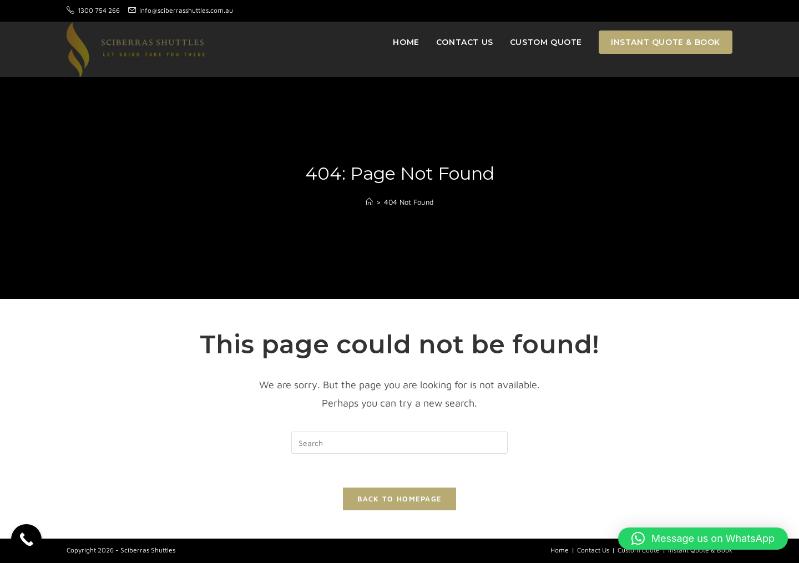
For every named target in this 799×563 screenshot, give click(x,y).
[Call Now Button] (26, 539)
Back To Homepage (399, 498)
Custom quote (639, 550)
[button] (703, 539)
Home (559, 550)
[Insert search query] (399, 443)
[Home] (369, 201)
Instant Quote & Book (700, 550)
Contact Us (593, 550)
